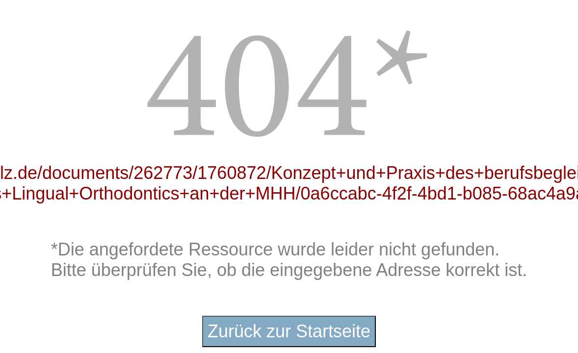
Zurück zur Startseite (289, 331)
